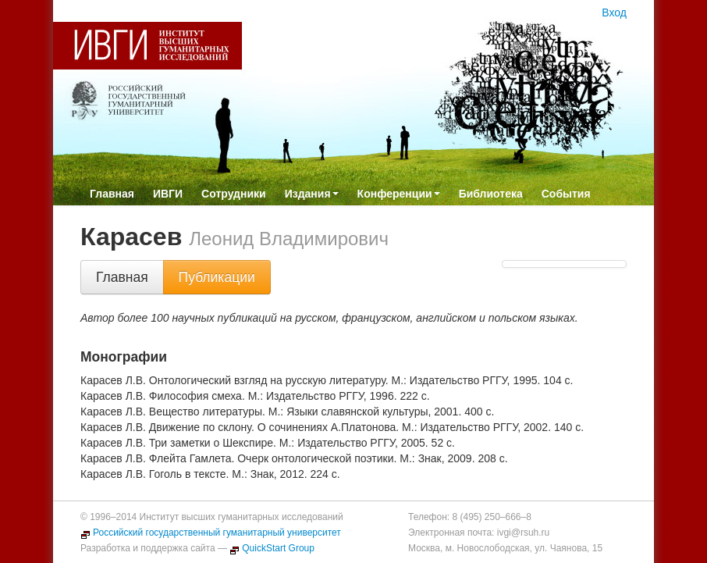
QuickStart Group (271, 548)
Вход (614, 12)
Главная (112, 193)
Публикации (217, 277)
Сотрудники (233, 193)
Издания (312, 193)
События (566, 193)
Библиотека (491, 193)
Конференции (398, 193)
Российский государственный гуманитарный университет (210, 532)
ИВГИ (168, 193)
